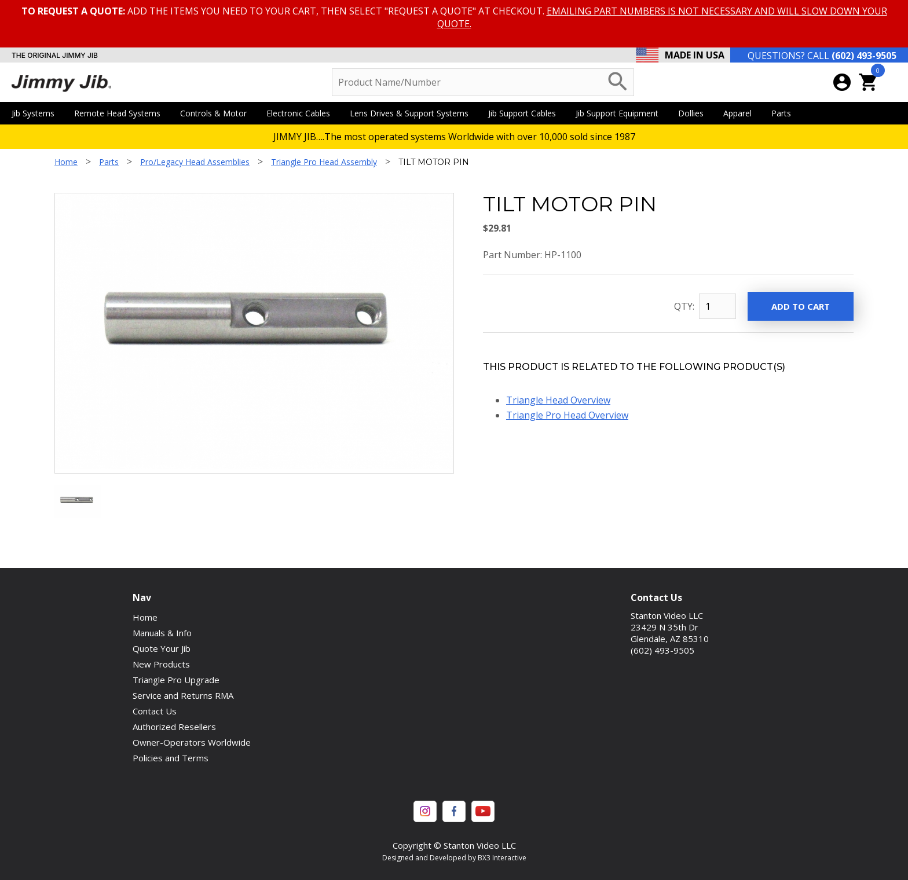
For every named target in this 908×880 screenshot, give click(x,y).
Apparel (741, 113)
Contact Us (155, 711)
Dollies (695, 113)
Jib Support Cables (526, 113)
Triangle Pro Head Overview (567, 415)
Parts (785, 113)
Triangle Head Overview (558, 400)
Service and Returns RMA (183, 695)
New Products (161, 664)
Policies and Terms (170, 758)
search (618, 81)
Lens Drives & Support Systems (413, 113)
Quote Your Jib (162, 648)
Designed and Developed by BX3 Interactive (454, 858)
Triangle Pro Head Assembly (324, 161)
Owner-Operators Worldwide (192, 742)
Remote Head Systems (121, 113)
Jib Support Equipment (621, 113)
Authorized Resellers (174, 726)
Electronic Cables (302, 113)
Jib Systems (37, 113)
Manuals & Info (162, 633)
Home (66, 161)
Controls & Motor (217, 113)
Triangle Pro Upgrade (176, 679)
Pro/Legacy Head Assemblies (195, 161)
